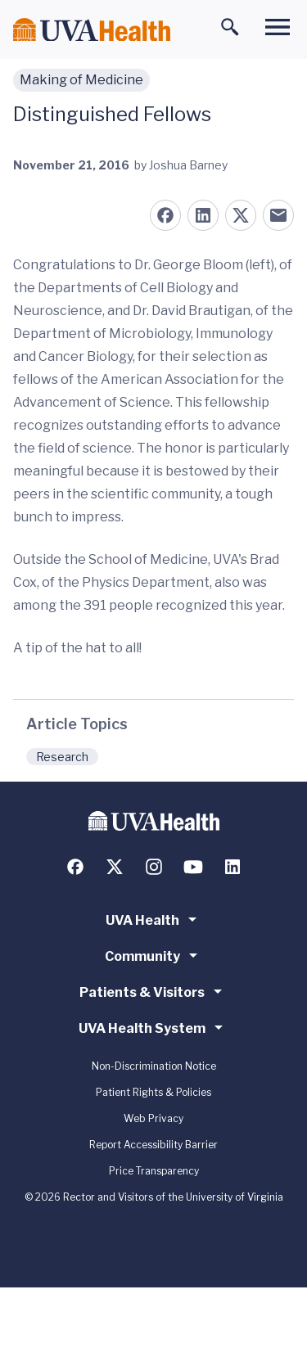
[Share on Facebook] (165, 215)
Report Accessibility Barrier (153, 1144)
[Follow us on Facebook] (75, 867)
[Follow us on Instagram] (154, 867)
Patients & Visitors (153, 991)
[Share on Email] (278, 215)
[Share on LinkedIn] (203, 215)
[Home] (91, 30)
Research (62, 757)
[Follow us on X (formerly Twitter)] (114, 867)
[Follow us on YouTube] (193, 867)
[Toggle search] (230, 27)
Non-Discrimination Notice (154, 1066)
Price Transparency (154, 1171)
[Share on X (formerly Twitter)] (240, 215)
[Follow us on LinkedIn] (232, 867)
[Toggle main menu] (277, 27)
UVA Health (154, 919)
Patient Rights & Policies (153, 1092)
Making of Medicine (81, 80)
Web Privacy (153, 1118)
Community (154, 955)
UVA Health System (153, 1027)
